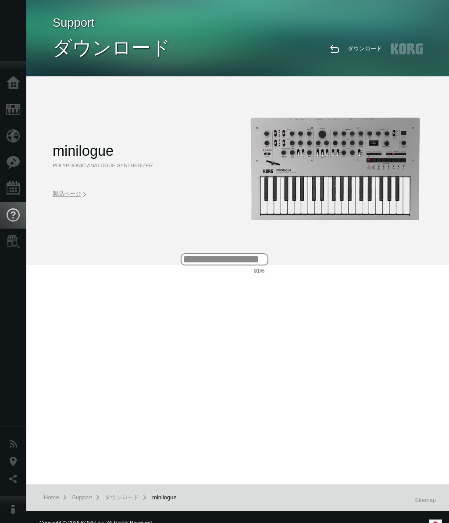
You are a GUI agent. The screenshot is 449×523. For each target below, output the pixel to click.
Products (15, 110)
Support (15, 215)
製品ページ (69, 193)
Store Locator (15, 242)
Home (15, 83)
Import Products (15, 136)
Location (15, 461)
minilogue (164, 497)
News (15, 444)
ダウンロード (365, 48)
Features (15, 162)
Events (15, 189)
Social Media (15, 479)
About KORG (15, 510)
